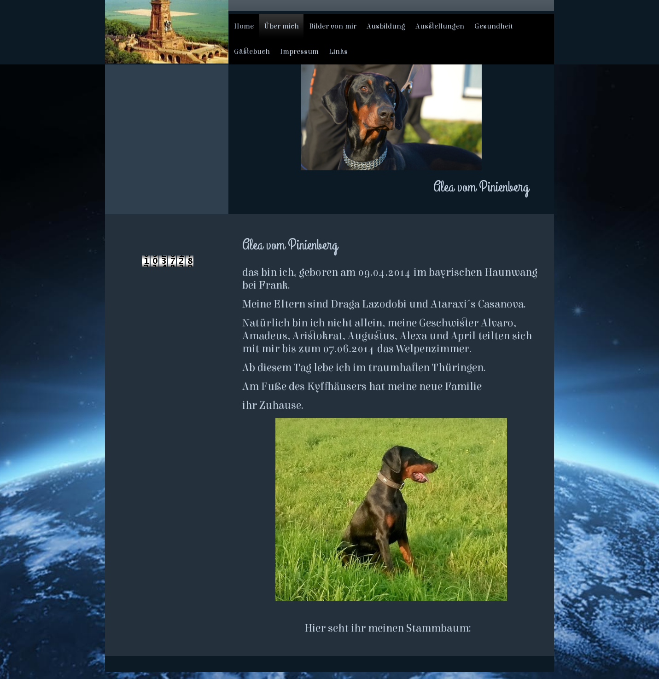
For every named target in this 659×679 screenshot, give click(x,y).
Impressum (299, 51)
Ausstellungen (439, 26)
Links (338, 51)
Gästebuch (252, 51)
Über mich (281, 26)
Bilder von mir (332, 26)
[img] (166, 32)
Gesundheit (493, 26)
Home (244, 26)
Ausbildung (386, 26)
